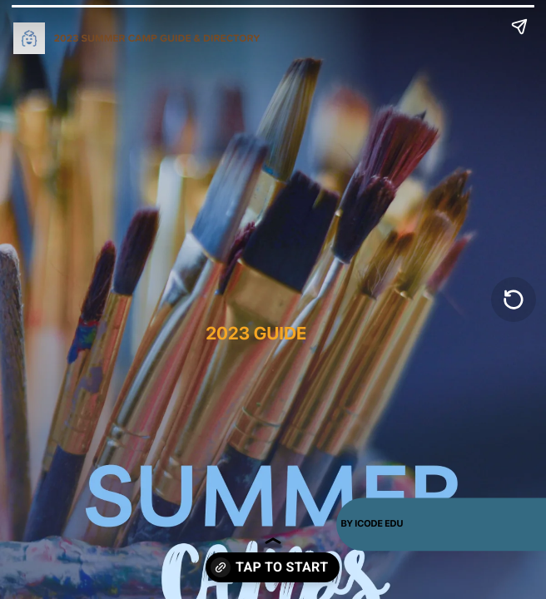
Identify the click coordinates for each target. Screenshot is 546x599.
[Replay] (513, 299)
